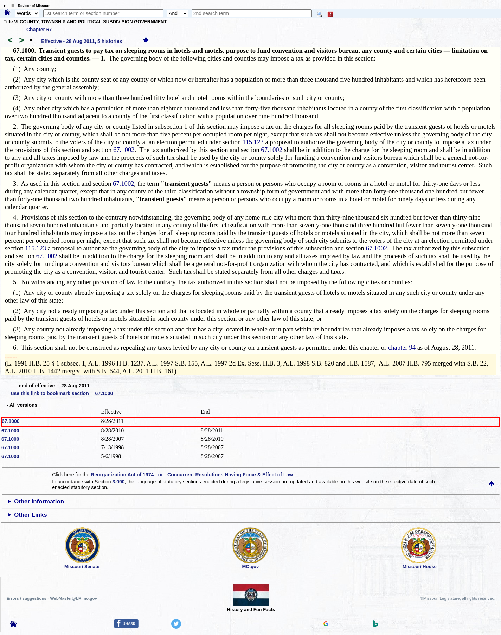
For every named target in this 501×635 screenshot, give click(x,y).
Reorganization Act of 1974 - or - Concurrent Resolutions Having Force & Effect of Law (192, 474)
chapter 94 (402, 347)
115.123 (253, 142)
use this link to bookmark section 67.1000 (62, 393)
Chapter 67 (39, 29)
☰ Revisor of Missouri (29, 6)
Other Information (39, 501)
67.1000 (11, 421)
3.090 (119, 481)
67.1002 (124, 149)
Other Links (30, 515)
